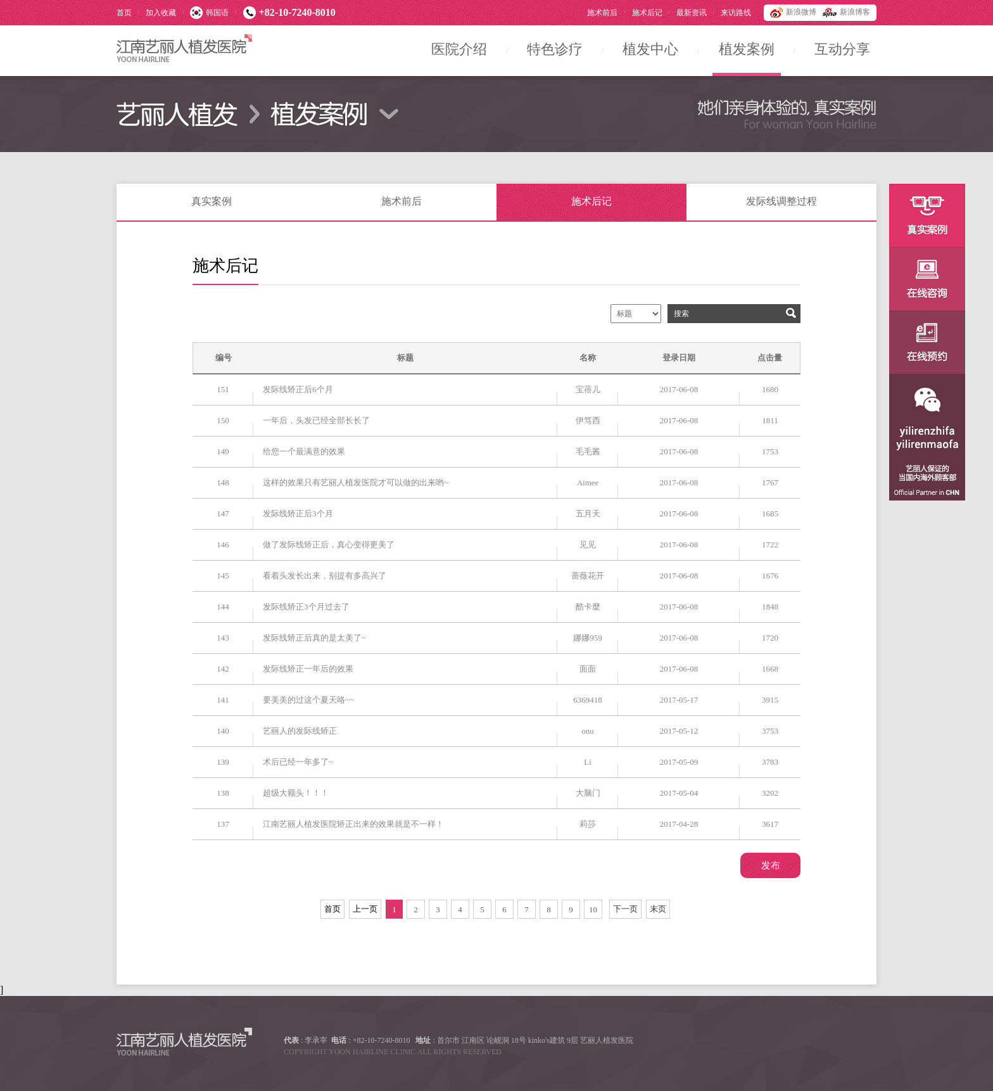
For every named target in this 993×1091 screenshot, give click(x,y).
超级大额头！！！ (296, 793)
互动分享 (842, 49)
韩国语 (209, 12)
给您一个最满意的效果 (304, 451)
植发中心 (650, 49)
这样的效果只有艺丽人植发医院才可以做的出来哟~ (355, 482)
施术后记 (647, 12)
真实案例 (211, 201)
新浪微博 (793, 13)
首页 (124, 12)
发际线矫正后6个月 (298, 389)
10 (593, 909)
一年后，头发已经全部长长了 (316, 420)
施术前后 (602, 12)
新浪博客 (846, 13)
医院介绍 (459, 49)
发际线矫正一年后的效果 (308, 668)
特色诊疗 (555, 49)
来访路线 (736, 12)
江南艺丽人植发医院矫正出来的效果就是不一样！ (353, 824)
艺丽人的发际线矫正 (300, 731)
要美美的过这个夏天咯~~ (308, 700)
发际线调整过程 (781, 201)
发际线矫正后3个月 (298, 513)
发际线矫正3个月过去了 (306, 606)
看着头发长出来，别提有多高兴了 (324, 575)
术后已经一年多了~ (298, 762)
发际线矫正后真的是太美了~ (314, 637)
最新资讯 (691, 12)
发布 (770, 865)
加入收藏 (161, 12)
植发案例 (747, 49)
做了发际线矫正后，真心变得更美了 (329, 544)
